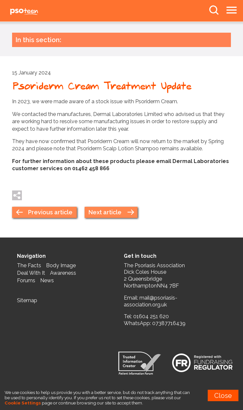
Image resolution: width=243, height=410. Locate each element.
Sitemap (27, 300)
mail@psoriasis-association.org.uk (150, 301)
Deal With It (31, 273)
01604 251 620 (151, 316)
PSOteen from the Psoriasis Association (39, 12)
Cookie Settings (23, 402)
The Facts (29, 265)
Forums (26, 280)
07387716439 (169, 323)
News (47, 280)
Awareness (63, 273)
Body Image (61, 265)
